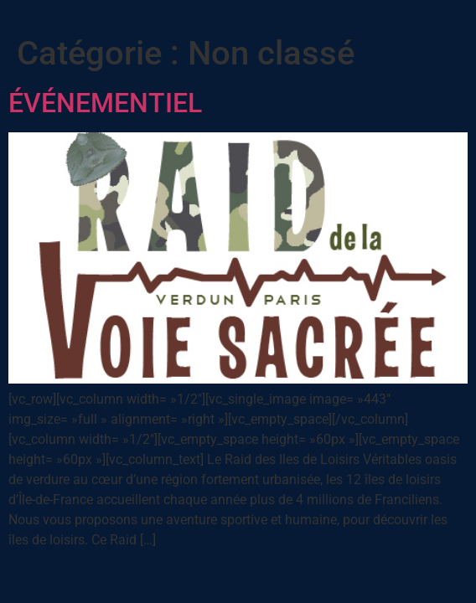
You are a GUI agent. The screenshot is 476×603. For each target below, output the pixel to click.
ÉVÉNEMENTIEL (105, 103)
